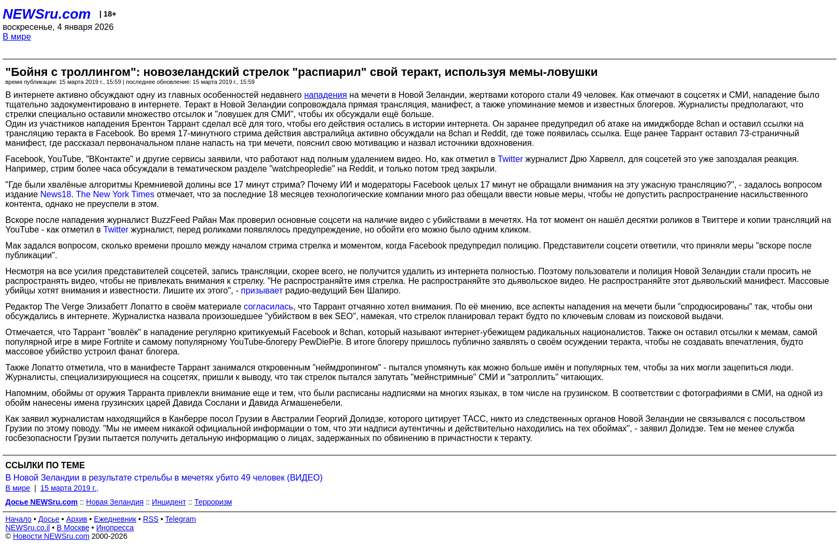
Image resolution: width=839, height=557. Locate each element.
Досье (48, 519)
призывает (262, 290)
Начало (18, 519)
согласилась (268, 306)
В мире (17, 36)
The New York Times (115, 194)
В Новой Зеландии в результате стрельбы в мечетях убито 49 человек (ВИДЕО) (164, 477)
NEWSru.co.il (27, 527)
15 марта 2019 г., (69, 488)
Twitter (510, 159)
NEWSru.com (47, 14)
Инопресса (115, 527)
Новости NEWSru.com (51, 536)
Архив (76, 519)
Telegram (180, 519)
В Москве (73, 527)
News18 (55, 194)
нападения (325, 94)
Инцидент (169, 502)
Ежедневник (115, 519)
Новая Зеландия (114, 502)
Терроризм (213, 502)
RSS (150, 519)
